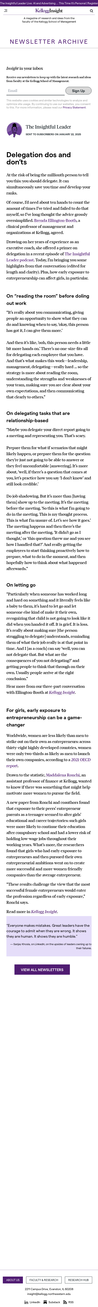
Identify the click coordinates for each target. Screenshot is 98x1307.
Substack (51, 1302)
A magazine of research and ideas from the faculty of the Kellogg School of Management (49, 20)
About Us (12, 1280)
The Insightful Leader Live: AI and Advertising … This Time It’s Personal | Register (49, 3)
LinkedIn (32, 1302)
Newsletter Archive (49, 41)
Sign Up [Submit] (78, 90)
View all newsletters (42, 969)
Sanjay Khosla (21, 943)
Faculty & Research (44, 1280)
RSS (68, 1302)
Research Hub (78, 1280)
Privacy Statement (74, 107)
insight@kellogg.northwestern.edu (49, 1294)
